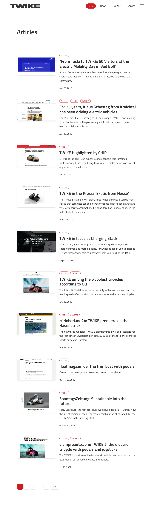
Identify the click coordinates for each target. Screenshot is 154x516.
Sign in (91, 6)
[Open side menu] (142, 6)
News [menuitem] (103, 6)
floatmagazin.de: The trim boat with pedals (97, 366)
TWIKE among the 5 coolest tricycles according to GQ (91, 281)
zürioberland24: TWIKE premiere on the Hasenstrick (93, 323)
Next (54, 486)
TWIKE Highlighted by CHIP (83, 153)
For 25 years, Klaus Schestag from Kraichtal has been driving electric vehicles (97, 109)
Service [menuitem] (131, 6)
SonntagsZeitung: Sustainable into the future (92, 401)
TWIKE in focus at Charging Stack (88, 238)
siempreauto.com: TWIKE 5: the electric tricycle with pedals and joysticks (93, 446)
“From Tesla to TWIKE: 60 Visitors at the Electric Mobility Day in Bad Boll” (94, 63)
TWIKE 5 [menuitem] (117, 6)
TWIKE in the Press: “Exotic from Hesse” (94, 193)
